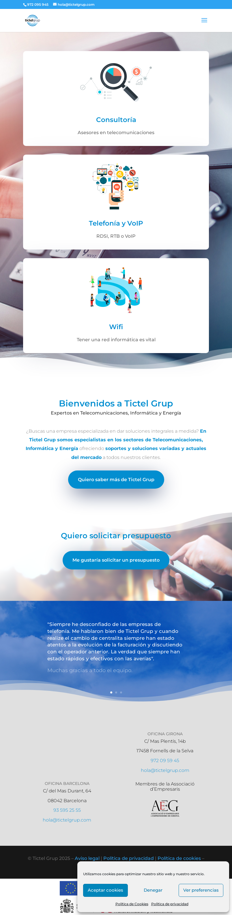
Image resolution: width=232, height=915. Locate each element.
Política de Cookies (131, 904)
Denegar (153, 890)
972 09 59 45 (165, 760)
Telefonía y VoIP (116, 228)
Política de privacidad (169, 904)
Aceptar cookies (105, 890)
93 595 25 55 (67, 810)
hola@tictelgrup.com (165, 770)
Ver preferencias (201, 890)
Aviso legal (87, 858)
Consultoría (116, 125)
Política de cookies (179, 858)
